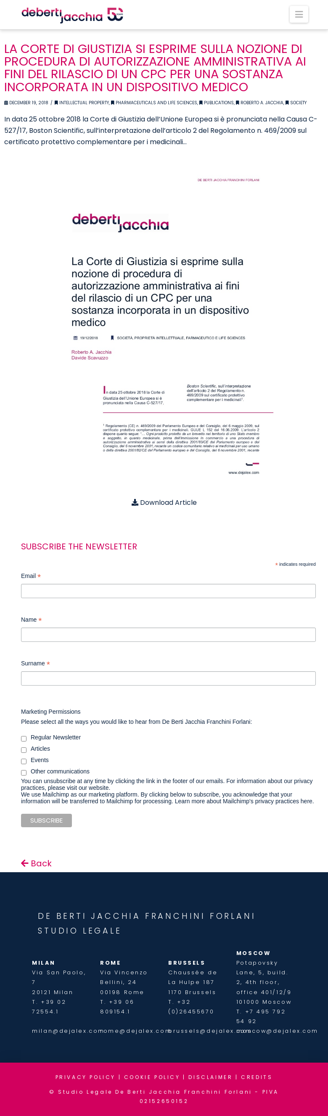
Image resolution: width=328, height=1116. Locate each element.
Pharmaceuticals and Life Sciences (154, 103)
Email (31, 577)
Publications (216, 103)
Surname (35, 664)
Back (36, 863)
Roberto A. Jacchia (259, 103)
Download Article (164, 502)
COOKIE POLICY (152, 1077)
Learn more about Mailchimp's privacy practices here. (244, 801)
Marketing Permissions (51, 711)
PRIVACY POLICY (86, 1077)
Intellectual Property (82, 103)
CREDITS (256, 1077)
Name (31, 620)
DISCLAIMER (210, 1077)
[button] (299, 14)
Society (296, 103)
